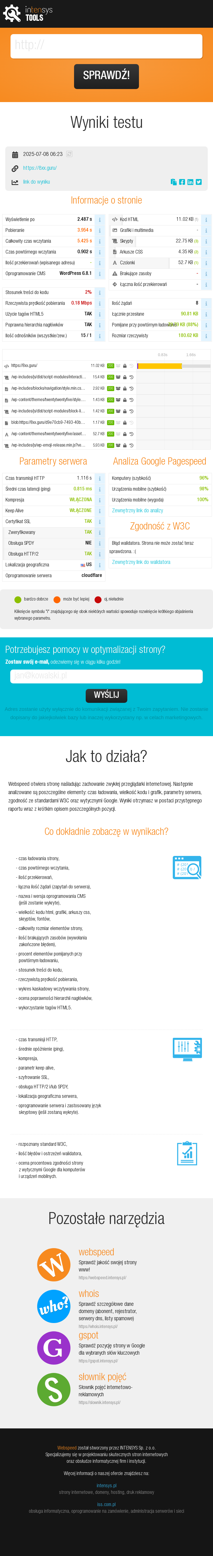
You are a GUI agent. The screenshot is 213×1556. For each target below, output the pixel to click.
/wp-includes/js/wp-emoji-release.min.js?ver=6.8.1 (52, 446)
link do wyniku (36, 182)
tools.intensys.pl (27, 13)
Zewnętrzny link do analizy (137, 511)
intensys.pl (106, 1486)
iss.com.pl (106, 1504)
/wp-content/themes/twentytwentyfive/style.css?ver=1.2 (56, 400)
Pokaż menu (199, 14)
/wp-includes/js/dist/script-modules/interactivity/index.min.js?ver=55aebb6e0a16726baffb (84, 377)
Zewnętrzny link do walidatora (141, 563)
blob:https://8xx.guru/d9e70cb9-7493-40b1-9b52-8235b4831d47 (66, 423)
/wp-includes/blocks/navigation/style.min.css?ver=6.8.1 (56, 389)
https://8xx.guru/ (40, 168)
